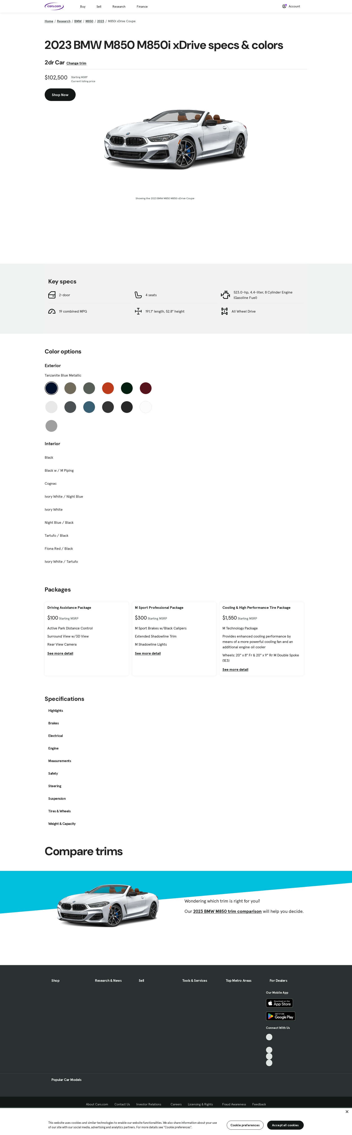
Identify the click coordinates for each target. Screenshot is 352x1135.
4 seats (151, 295)
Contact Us (122, 1104)
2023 (100, 21)
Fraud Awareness (234, 1104)
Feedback (259, 1104)
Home (49, 21)
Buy (82, 6)
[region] (176, 1121)
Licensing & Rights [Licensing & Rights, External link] (202, 1104)
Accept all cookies (285, 1125)
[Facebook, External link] (269, 1043)
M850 (89, 21)
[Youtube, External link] (269, 1050)
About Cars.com (97, 1104)
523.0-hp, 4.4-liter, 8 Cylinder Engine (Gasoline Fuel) (263, 295)
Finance (142, 6)
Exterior (53, 365)
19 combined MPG (73, 311)
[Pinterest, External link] (269, 1063)
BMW (78, 21)
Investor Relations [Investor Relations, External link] (150, 1104)
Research (118, 6)
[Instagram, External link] (269, 1056)
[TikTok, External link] (269, 1037)
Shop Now (60, 94)
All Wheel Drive (244, 311)
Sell (99, 6)
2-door (64, 295)
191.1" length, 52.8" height (165, 311)
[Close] (347, 1112)
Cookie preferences (245, 1125)
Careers (176, 1104)
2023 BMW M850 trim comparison (227, 911)
